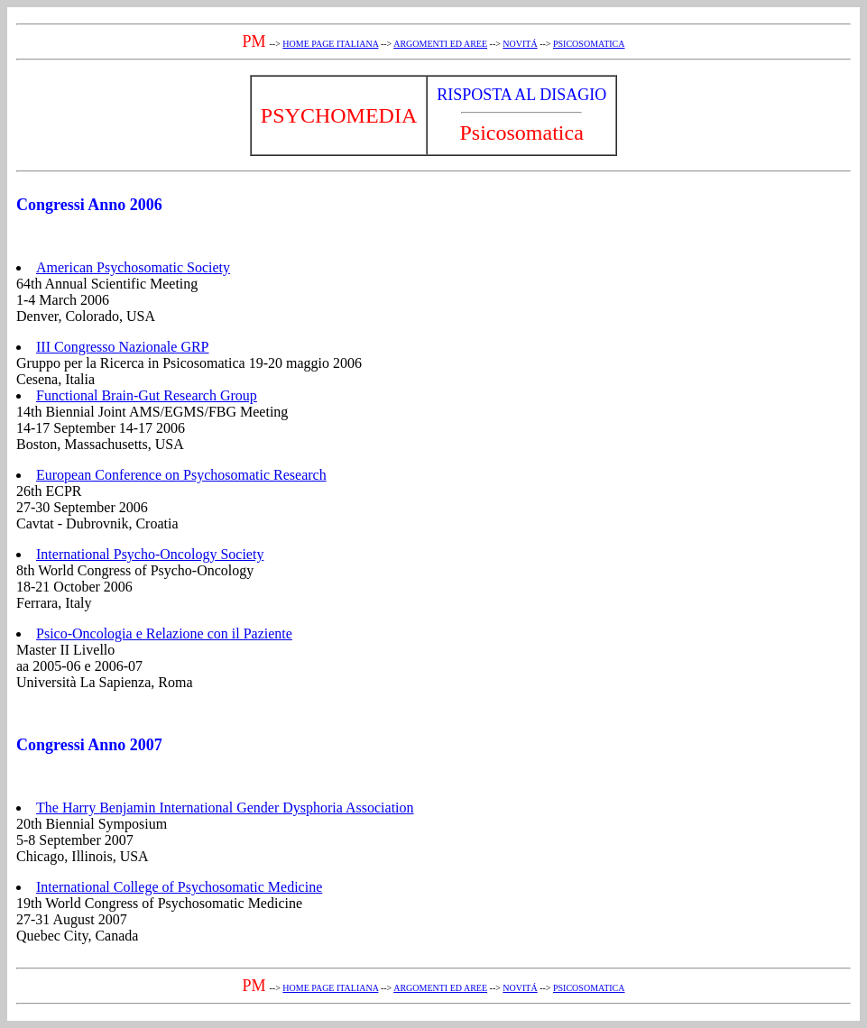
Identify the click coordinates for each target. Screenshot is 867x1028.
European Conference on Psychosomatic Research (181, 474)
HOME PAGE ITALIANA (330, 44)
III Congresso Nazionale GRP (122, 346)
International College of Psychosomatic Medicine (179, 887)
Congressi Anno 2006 (89, 205)
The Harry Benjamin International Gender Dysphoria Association (225, 807)
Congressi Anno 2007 (89, 745)
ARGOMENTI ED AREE (440, 44)
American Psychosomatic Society (133, 267)
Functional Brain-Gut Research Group (146, 395)
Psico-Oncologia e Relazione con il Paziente (164, 633)
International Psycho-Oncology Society (149, 554)
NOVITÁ (520, 44)
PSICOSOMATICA (588, 44)
